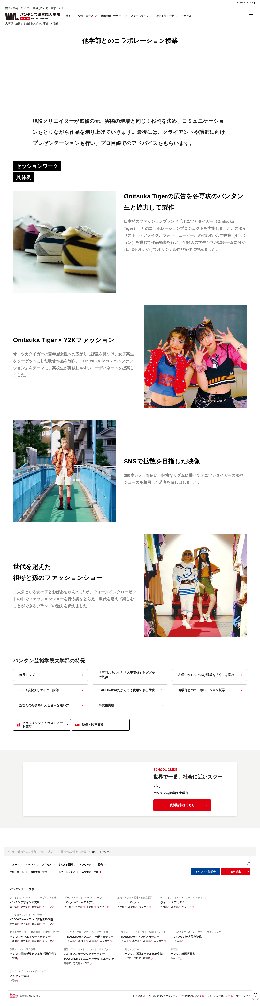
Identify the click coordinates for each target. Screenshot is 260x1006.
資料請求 (240, 873)
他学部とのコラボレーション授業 (210, 691)
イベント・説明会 (207, 873)
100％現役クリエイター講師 (51, 691)
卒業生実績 (131, 707)
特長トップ (51, 676)
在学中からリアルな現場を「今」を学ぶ (210, 676)
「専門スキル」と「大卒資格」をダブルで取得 (131, 676)
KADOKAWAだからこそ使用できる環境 (131, 691)
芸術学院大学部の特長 (73, 853)
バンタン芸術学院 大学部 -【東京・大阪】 (32, 853)
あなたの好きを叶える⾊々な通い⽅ (51, 707)
